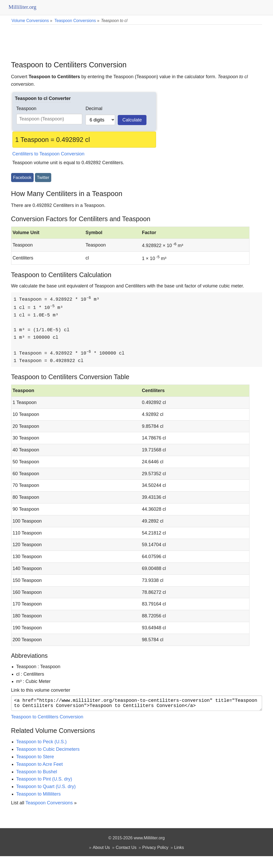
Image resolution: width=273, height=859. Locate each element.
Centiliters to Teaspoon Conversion (48, 153)
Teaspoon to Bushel (36, 774)
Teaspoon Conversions (49, 805)
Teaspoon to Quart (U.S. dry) (46, 789)
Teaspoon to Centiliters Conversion (47, 719)
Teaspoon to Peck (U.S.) (41, 744)
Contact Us (126, 850)
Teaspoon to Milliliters (38, 796)
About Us (101, 850)
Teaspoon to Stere (35, 759)
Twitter (43, 177)
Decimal (93, 108)
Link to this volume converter (40, 691)
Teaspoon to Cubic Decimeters (48, 752)
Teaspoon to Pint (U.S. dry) (44, 781)
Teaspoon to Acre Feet (39, 767)
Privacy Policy (155, 850)
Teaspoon (26, 108)
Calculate (132, 119)
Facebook (22, 177)
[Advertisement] (136, 39)
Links (179, 850)
